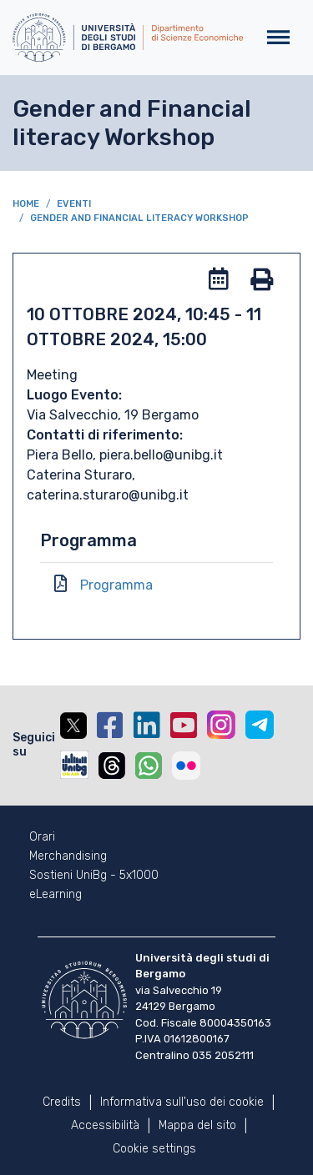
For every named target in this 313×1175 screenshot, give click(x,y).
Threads (111, 766)
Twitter (73, 726)
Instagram (221, 725)
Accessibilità (105, 1125)
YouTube (183, 726)
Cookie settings (154, 1149)
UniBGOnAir (74, 765)
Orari (42, 837)
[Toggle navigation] (278, 38)
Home (26, 203)
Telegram (259, 725)
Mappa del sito (197, 1125)
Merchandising (68, 856)
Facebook (110, 726)
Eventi (74, 203)
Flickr (186, 766)
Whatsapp (148, 766)
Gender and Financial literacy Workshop (139, 218)
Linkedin (147, 726)
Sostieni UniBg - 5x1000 (94, 875)
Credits (62, 1102)
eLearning (55, 894)
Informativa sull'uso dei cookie (182, 1102)
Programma (116, 585)
